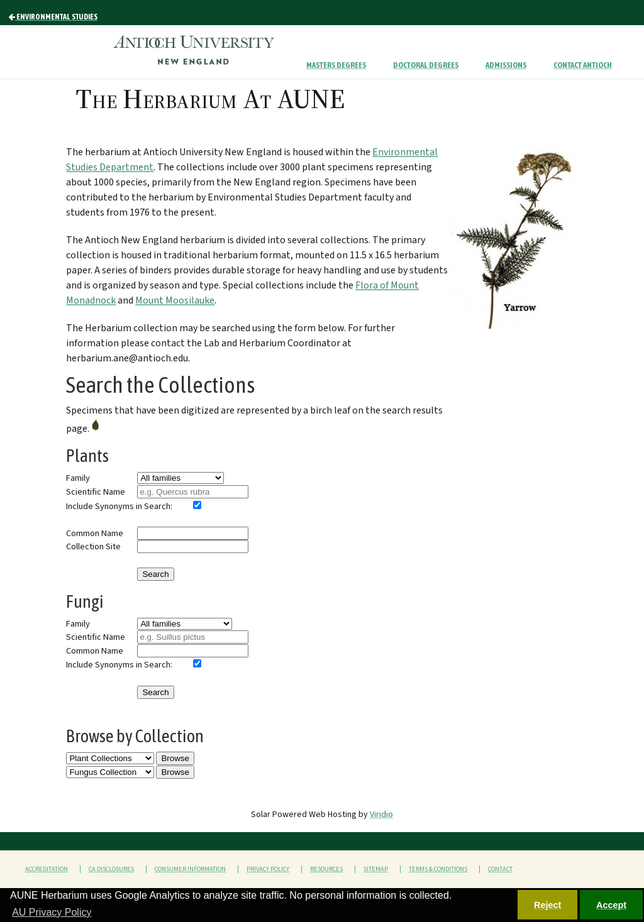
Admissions (506, 65)
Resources (326, 869)
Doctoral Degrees (425, 65)
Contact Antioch (582, 65)
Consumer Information (190, 869)
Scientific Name (95, 491)
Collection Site (93, 546)
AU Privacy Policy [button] (51, 912)
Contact (500, 869)
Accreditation (46, 869)
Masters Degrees (336, 65)
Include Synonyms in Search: (119, 506)
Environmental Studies (53, 17)
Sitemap (376, 869)
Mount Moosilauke (174, 300)
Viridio (381, 814)
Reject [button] (547, 905)
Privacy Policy (268, 869)
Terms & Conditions (438, 869)
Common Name (94, 533)
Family (78, 478)
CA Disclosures (111, 869)
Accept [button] (611, 905)
